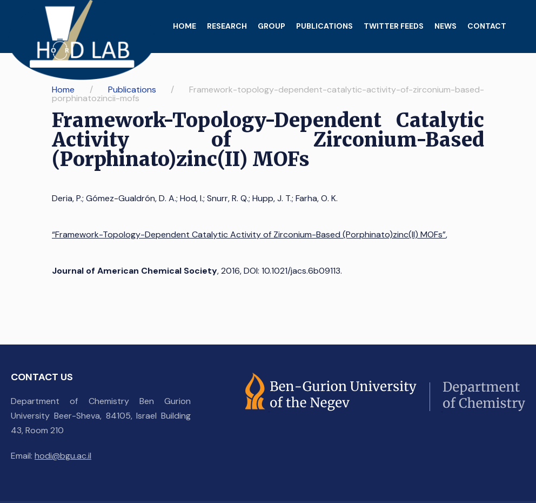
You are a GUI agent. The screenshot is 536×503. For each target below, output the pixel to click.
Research (227, 26)
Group (271, 26)
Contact (486, 26)
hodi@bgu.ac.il (63, 455)
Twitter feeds (394, 26)
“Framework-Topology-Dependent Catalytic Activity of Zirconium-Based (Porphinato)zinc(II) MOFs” (249, 234)
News (445, 26)
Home (184, 26)
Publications (324, 26)
